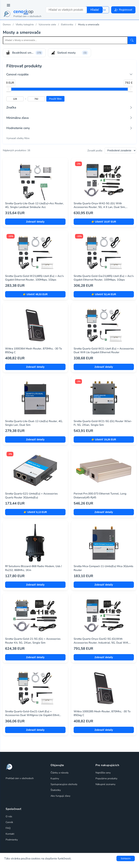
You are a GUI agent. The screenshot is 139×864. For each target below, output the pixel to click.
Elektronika (67, 24)
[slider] (8, 89)
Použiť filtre (55, 98)
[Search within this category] (65, 40)
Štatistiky (56, 790)
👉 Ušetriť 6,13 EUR (35, 512)
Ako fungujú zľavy (60, 796)
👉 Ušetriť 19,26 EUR (103, 439)
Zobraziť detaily (35, 221)
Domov (7, 24)
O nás (9, 816)
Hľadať (94, 9)
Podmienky (12, 839)
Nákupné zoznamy (105, 784)
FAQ (8, 828)
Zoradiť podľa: (95, 150)
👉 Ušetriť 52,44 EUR (103, 294)
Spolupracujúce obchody (64, 784)
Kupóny (55, 778)
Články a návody (60, 772)
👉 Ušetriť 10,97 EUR (103, 221)
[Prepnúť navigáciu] (8, 5)
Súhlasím (126, 858)
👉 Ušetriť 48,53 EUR (35, 294)
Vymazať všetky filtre (17, 138)
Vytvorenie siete (47, 24)
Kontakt (10, 834)
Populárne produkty (106, 778)
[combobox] (66, 10)
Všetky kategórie (25, 24)
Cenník (9, 822)
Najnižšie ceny (103, 772)
